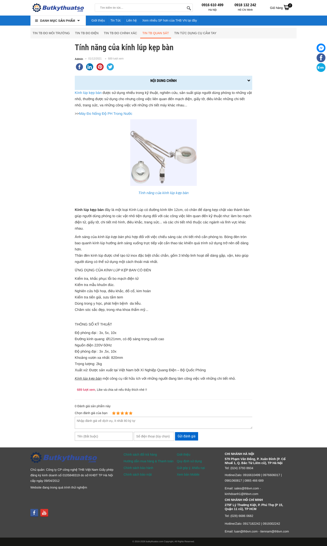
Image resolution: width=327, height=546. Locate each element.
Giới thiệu (98, 20)
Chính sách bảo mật (138, 474)
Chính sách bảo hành (138, 468)
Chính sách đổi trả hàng (140, 454)
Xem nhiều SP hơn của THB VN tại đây (169, 20)
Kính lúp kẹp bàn (88, 93)
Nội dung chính (163, 80)
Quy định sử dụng (189, 461)
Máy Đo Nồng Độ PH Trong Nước (105, 114)
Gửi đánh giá (186, 436)
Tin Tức (115, 20)
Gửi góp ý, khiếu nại (191, 468)
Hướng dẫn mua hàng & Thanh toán (148, 461)
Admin (79, 59)
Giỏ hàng (281, 7)
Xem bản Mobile (188, 474)
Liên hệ (131, 20)
